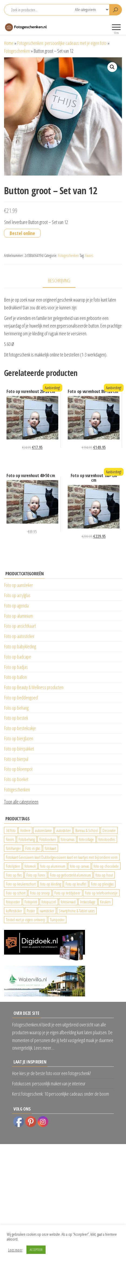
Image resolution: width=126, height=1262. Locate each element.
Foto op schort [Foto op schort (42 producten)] (15, 893)
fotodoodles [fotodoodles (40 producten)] (106, 839)
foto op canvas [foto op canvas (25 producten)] (79, 866)
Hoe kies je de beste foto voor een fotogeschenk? (51, 1073)
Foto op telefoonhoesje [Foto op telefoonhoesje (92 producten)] (101, 893)
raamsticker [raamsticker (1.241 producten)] (47, 910)
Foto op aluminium (18, 616)
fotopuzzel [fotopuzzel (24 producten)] (49, 901)
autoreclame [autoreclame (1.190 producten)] (43, 830)
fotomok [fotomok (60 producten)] (30, 866)
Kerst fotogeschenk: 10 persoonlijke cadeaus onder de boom (60, 1094)
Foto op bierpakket (19, 748)
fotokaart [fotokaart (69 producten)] (50, 848)
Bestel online (22, 233)
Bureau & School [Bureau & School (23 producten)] (86, 830)
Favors (89, 255)
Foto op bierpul (16, 759)
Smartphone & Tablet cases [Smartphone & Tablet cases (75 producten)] (77, 910)
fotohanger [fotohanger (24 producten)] (13, 848)
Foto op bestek (16, 718)
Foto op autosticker (19, 636)
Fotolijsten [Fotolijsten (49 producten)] (13, 866)
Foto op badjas (16, 667)
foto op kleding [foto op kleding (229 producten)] (50, 884)
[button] (112, 67)
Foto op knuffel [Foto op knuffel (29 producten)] (76, 884)
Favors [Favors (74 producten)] (10, 839)
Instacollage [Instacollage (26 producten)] (88, 901)
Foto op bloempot (18, 769)
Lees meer (15, 1249)
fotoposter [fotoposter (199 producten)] (13, 901)
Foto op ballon (15, 677)
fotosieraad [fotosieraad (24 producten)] (68, 901)
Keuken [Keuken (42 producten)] (105, 901)
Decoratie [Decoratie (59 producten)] (109, 830)
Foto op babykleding (20, 646)
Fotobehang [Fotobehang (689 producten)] (27, 839)
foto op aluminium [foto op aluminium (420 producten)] (52, 866)
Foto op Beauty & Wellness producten (33, 687)
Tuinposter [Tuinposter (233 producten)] (57, 919)
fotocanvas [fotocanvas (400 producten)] (67, 839)
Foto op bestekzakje (20, 728)
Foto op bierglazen (18, 738)
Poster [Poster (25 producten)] (31, 910)
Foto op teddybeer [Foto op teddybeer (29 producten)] (67, 893)
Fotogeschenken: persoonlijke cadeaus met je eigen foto (62, 43)
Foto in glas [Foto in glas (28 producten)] (32, 848)
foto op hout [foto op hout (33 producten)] (104, 875)
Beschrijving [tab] (59, 280)
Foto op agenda (16, 605)
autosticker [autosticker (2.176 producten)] (63, 830)
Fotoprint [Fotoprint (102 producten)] (31, 901)
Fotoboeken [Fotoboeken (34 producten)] (47, 839)
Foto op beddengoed (21, 697)
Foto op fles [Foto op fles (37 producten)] (14, 875)
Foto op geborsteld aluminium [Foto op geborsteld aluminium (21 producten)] (70, 875)
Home (8, 43)
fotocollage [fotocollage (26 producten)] (86, 839)
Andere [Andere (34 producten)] (25, 830)
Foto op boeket (16, 779)
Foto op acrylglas (17, 595)
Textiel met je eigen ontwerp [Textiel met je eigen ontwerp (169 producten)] (25, 919)
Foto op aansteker (18, 585)
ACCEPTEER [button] (36, 1249)
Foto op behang (16, 708)
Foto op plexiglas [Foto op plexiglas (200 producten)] (102, 884)
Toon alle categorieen (21, 801)
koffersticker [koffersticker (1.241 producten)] (14, 910)
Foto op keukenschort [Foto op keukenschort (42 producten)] (21, 884)
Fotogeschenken (17, 51)
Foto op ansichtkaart (20, 626)
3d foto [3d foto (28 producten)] (11, 830)
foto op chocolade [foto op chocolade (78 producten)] (106, 866)
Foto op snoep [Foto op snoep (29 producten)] (40, 893)
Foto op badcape (17, 656)
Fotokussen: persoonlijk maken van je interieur (49, 1083)
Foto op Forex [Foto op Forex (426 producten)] (35, 875)
